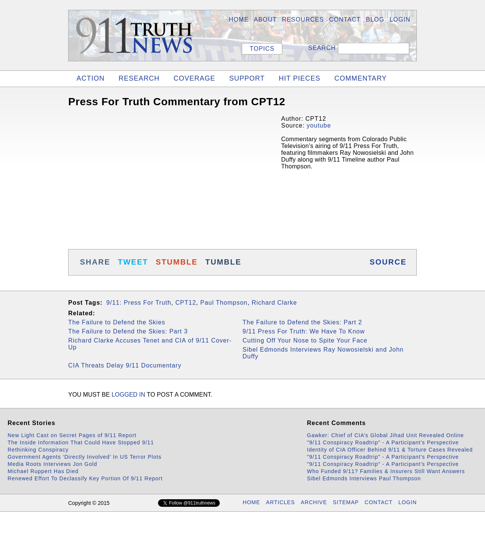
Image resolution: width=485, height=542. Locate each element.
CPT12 (185, 302)
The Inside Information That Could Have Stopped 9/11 (81, 442)
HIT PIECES (300, 78)
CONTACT (379, 502)
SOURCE (388, 262)
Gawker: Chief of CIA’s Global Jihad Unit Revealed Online (385, 435)
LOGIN (400, 19)
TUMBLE (223, 262)
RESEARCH (139, 78)
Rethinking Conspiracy (38, 450)
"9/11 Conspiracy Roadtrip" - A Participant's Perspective (383, 442)
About (265, 19)
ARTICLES (280, 502)
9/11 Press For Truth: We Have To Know (303, 331)
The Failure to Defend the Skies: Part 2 (302, 322)
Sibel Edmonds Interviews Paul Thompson (364, 478)
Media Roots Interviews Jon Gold (52, 464)
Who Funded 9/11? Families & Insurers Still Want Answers (386, 471)
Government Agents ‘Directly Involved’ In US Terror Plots (84, 457)
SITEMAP (345, 502)
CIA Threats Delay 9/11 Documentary (124, 365)
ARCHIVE (314, 502)
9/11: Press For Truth (138, 302)
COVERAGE (194, 78)
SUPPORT (247, 78)
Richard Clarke (274, 302)
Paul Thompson (223, 302)
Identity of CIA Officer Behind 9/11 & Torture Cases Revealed (390, 450)
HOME (239, 19)
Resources (303, 19)
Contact (345, 19)
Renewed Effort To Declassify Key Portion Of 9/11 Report (85, 478)
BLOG (375, 19)
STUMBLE (177, 262)
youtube (319, 125)
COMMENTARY (360, 78)
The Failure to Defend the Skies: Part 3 (128, 331)
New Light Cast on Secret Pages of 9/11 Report (72, 435)
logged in (128, 394)
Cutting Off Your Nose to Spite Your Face (305, 340)
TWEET (133, 262)
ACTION (91, 78)
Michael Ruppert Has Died (43, 471)
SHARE (95, 262)
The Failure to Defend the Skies (116, 322)
